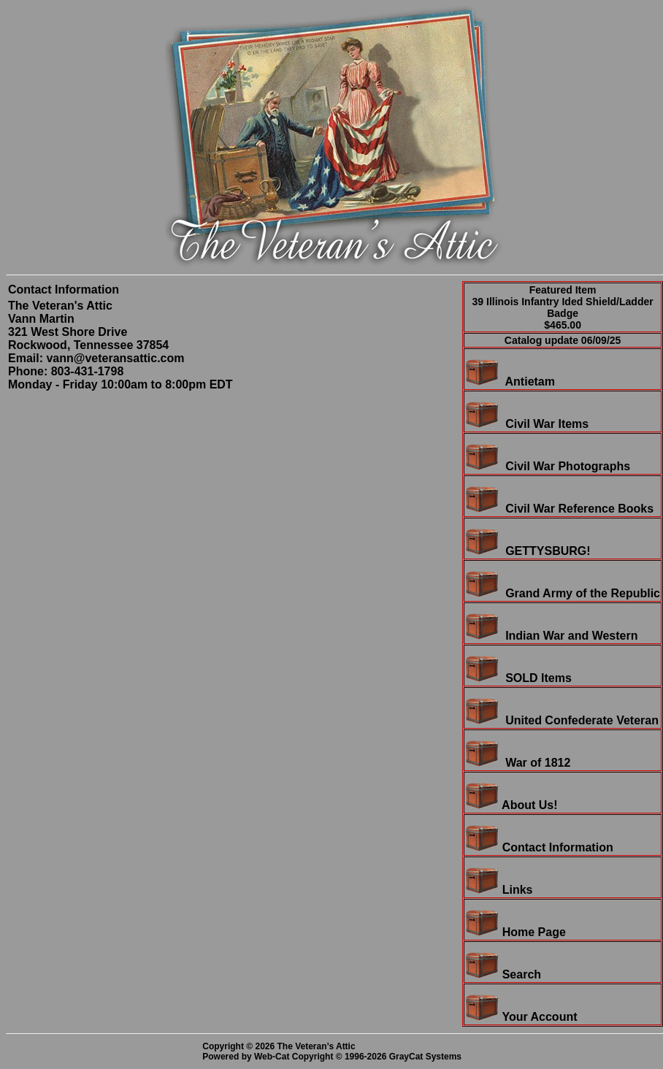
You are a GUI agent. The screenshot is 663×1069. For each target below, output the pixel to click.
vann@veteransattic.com (115, 358)
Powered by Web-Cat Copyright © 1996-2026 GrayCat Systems (334, 1056)
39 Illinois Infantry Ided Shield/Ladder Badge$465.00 (563, 313)
